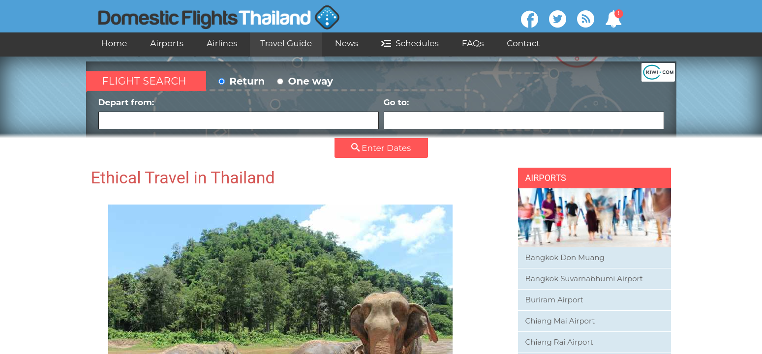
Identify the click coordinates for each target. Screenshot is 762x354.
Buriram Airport (554, 299)
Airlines (222, 43)
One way (305, 81)
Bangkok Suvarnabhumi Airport (584, 278)
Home (114, 43)
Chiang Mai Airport (560, 320)
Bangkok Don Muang (565, 257)
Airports (166, 43)
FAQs (473, 43)
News (346, 43)
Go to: (524, 113)
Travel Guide (286, 43)
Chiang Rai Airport (559, 342)
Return (241, 81)
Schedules (410, 43)
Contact (523, 43)
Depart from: (238, 113)
